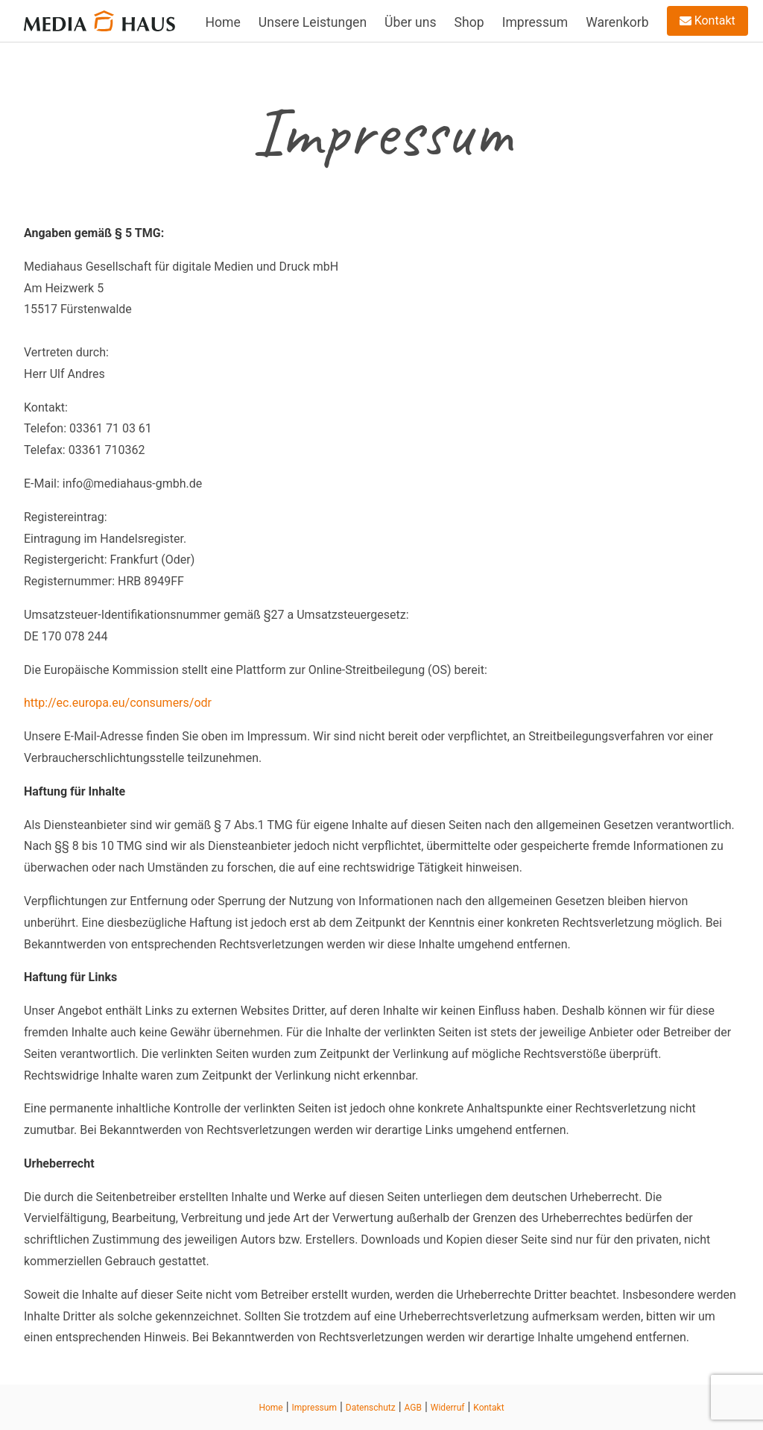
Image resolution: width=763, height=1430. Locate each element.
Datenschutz (371, 1407)
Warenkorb (617, 22)
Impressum (535, 22)
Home (222, 22)
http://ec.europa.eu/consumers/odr (118, 703)
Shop (469, 22)
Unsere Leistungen (313, 22)
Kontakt (707, 20)
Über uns (410, 22)
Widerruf (448, 1407)
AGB (413, 1407)
